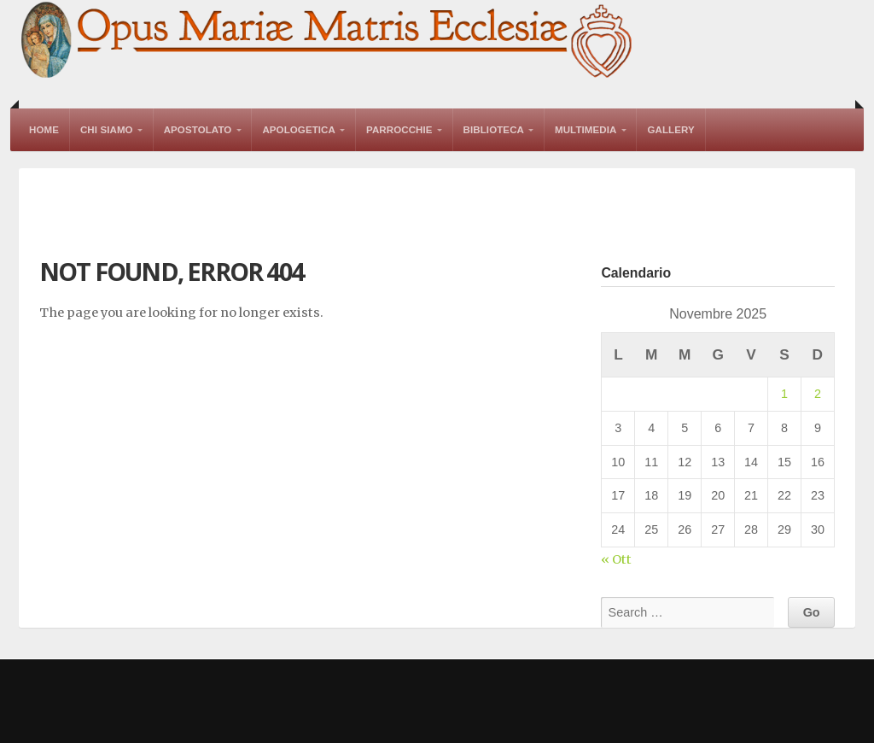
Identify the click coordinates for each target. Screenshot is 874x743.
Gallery (670, 130)
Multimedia (585, 130)
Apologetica (298, 130)
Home (44, 130)
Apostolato (198, 130)
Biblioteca (493, 130)
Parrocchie (399, 130)
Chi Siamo (106, 130)
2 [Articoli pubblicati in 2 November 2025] (817, 394)
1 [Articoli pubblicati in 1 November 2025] (784, 394)
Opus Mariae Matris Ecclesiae (328, 41)
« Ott (616, 559)
